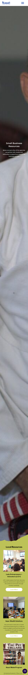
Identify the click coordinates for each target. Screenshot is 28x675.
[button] (22, 3)
